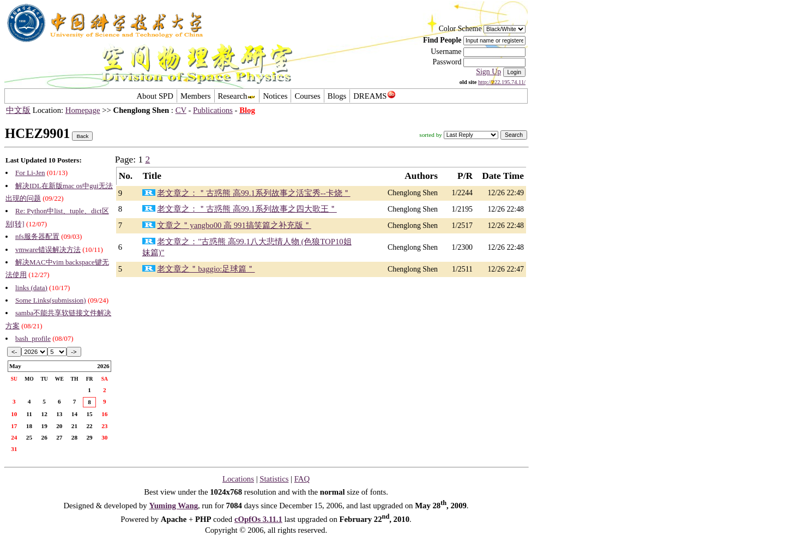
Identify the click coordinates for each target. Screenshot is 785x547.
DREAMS (374, 96)
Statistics (273, 478)
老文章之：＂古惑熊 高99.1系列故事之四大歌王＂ (246, 209)
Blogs (337, 96)
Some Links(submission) (50, 300)
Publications (213, 110)
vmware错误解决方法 (48, 249)
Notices (275, 96)
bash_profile (33, 338)
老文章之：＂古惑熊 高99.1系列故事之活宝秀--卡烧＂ (253, 193)
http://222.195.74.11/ (502, 82)
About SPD (154, 96)
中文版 (18, 110)
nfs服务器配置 (37, 236)
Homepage (82, 110)
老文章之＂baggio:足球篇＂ (206, 269)
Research (237, 96)
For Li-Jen (30, 173)
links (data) (31, 288)
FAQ (302, 478)
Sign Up (488, 72)
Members (195, 96)
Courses (307, 96)
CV (181, 110)
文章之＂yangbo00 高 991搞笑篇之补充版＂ (234, 225)
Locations (238, 478)
